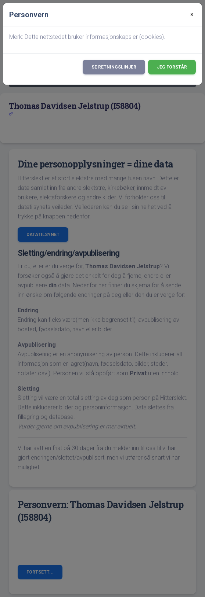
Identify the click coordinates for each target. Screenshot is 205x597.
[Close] (192, 15)
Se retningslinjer (113, 67)
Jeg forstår (172, 67)
